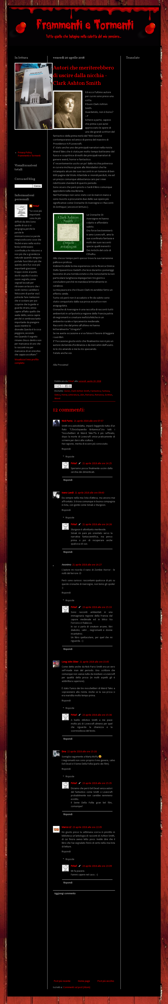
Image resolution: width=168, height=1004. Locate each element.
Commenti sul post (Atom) (76, 987)
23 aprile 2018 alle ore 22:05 (87, 827)
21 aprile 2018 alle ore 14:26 (97, 524)
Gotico (57, 395)
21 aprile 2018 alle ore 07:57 (88, 421)
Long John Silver (70, 662)
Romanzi (89, 395)
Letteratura (73, 395)
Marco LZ (66, 827)
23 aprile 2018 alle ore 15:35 (97, 783)
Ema (64, 751)
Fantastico (96, 391)
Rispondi (66, 449)
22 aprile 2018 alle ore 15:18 (82, 751)
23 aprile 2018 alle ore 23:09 (97, 866)
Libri (82, 395)
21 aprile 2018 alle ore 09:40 (89, 492)
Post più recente (62, 981)
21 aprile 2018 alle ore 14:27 (87, 564)
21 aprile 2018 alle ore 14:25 (97, 463)
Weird (57, 398)
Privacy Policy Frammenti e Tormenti (29, 154)
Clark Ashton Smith (80, 391)
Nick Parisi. (67, 421)
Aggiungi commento (65, 893)
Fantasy (106, 391)
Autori (67, 391)
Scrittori (108, 395)
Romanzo (99, 395)
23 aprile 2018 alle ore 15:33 (97, 607)
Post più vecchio (106, 981)
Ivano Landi (68, 492)
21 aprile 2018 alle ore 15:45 (94, 662)
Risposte (70, 456)
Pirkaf (74, 463)
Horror (64, 395)
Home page (84, 981)
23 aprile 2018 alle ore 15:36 (97, 715)
